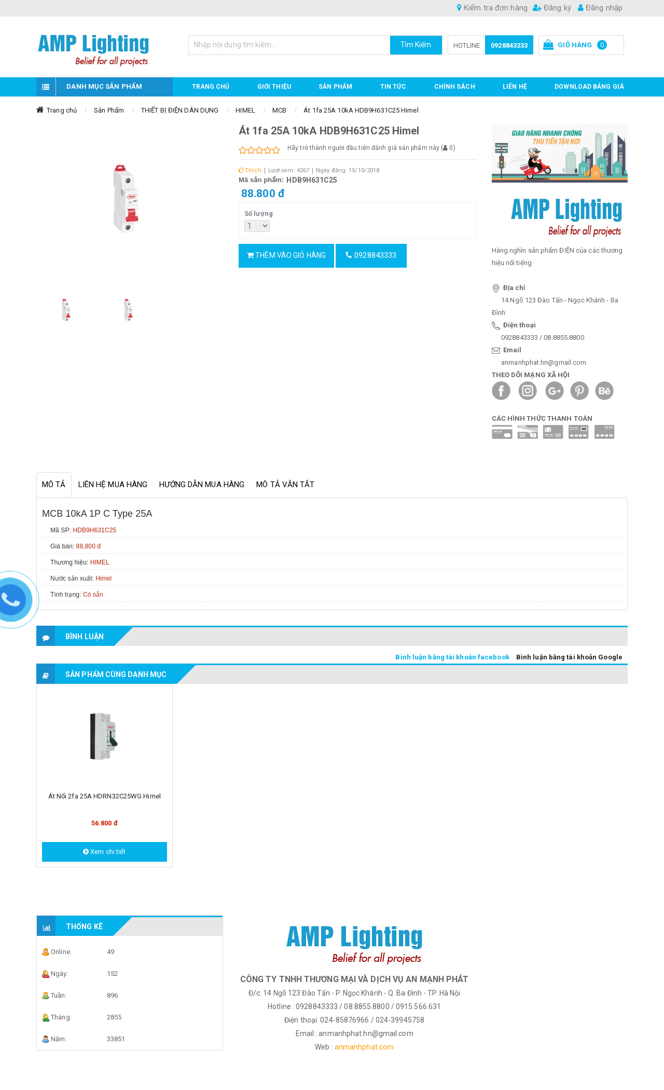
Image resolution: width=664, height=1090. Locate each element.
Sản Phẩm (109, 110)
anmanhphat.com (364, 1047)
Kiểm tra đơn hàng (492, 7)
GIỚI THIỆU (274, 86)
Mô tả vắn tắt (285, 484)
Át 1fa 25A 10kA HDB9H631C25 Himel (360, 110)
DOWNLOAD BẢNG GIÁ (589, 86)
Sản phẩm (335, 86)
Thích (250, 170)
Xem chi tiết (104, 852)
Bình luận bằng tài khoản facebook (452, 657)
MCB (279, 110)
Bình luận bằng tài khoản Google (569, 657)
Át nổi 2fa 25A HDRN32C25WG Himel (104, 796)
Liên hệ (515, 86)
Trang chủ (211, 86)
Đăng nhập (600, 7)
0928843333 (509, 45)
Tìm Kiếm (416, 44)
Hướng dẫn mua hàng (201, 484)
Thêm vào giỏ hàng (286, 255)
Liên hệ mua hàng (113, 484)
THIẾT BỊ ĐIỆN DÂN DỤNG (179, 110)
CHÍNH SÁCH (454, 86)
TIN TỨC (393, 86)
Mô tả (54, 484)
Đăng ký (552, 7)
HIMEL (245, 110)
